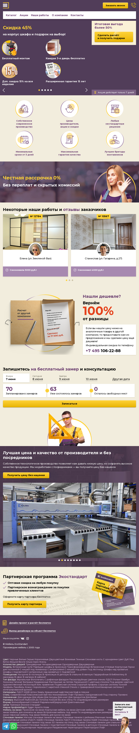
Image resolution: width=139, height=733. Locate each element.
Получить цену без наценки (26, 475)
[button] (39, 90)
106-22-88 (103, 350)
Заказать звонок (115, 5)
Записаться (69, 403)
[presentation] (3, 90)
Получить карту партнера (24, 604)
